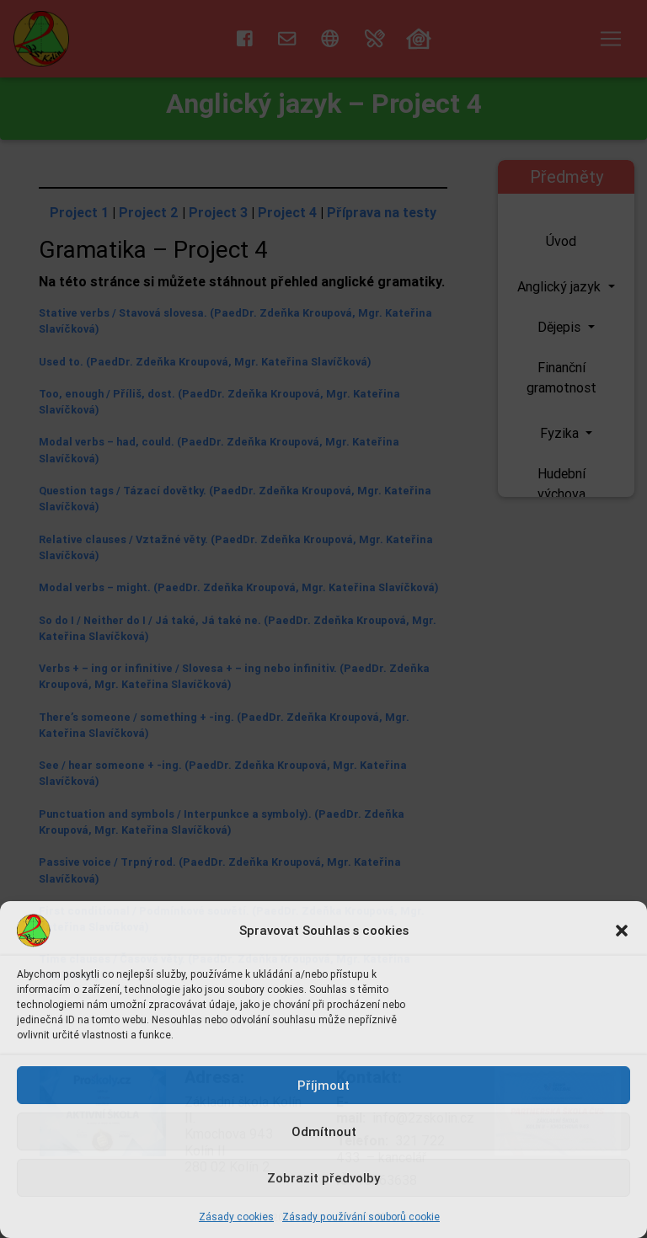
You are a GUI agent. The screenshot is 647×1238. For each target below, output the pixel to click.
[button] (621, 930)
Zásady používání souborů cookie (361, 1216)
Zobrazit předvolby (323, 1178)
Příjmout (323, 1085)
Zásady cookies (236, 1216)
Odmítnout (323, 1131)
